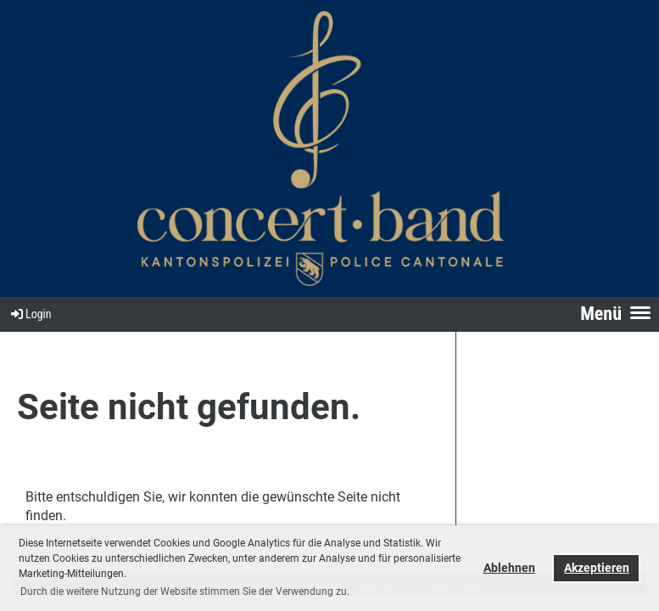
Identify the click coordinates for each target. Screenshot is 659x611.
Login (30, 314)
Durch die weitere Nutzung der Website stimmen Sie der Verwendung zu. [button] (184, 591)
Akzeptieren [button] (596, 568)
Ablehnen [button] (509, 568)
